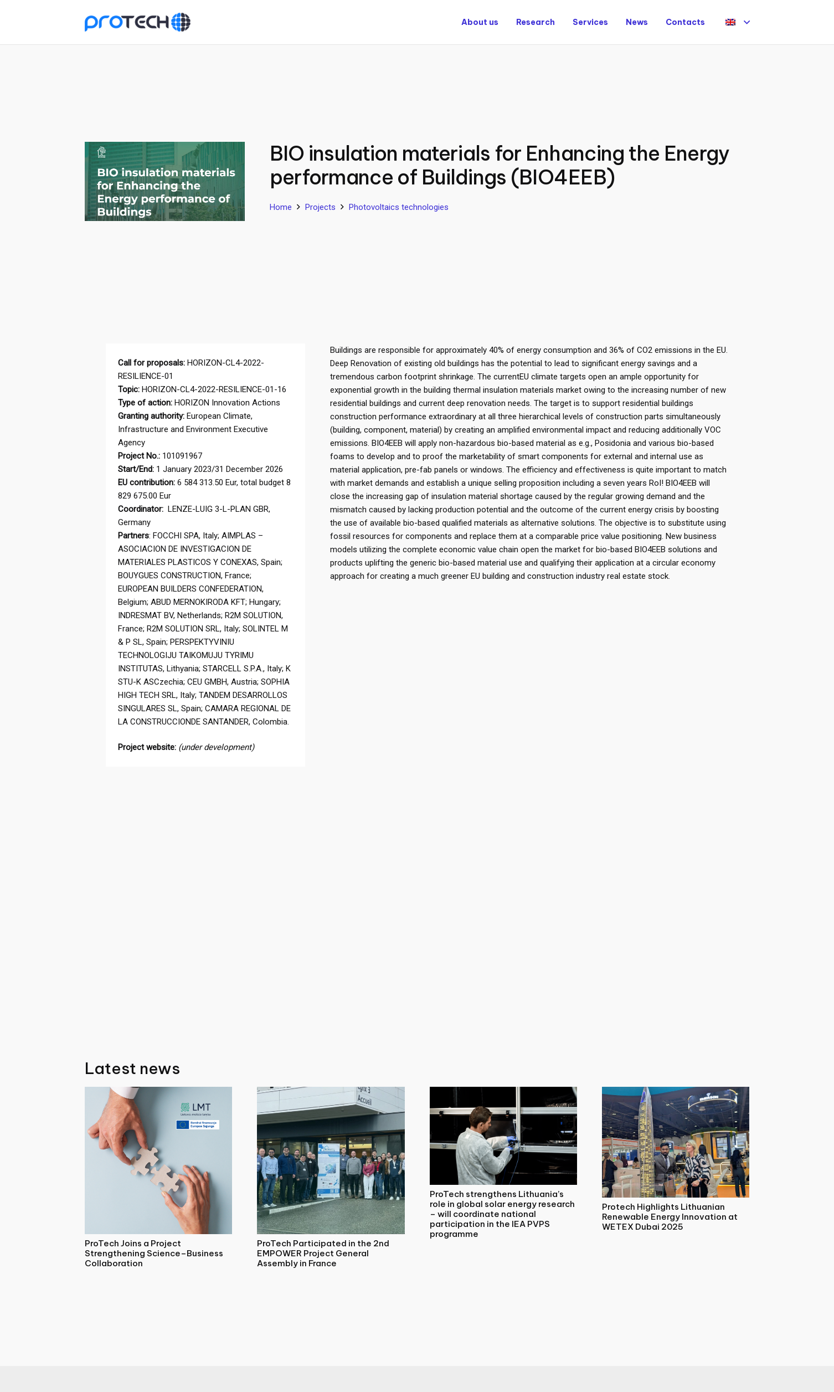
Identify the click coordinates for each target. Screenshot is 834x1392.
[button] (737, 22)
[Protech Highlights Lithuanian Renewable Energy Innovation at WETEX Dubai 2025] (675, 1093)
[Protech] (138, 22)
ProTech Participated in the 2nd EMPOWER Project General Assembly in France (323, 1253)
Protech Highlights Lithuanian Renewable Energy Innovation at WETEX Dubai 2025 (670, 1216)
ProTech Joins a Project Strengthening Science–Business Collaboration (154, 1253)
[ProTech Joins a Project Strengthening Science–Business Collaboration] (158, 1093)
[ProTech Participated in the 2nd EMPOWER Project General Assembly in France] (330, 1093)
